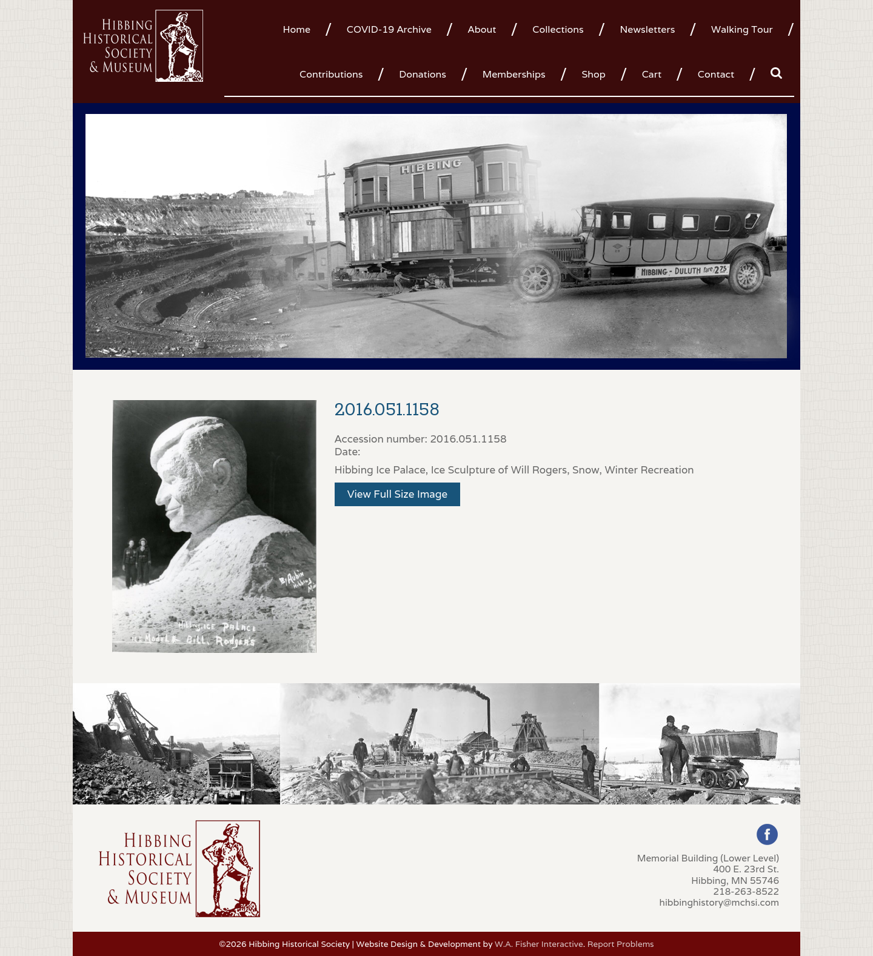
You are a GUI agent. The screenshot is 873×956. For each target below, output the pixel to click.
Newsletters (647, 29)
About (482, 29)
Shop (593, 74)
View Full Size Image (397, 494)
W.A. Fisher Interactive (539, 943)
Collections (557, 29)
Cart (651, 74)
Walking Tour (742, 29)
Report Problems (620, 943)
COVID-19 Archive (389, 29)
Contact (716, 74)
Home (296, 29)
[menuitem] (301, 28)
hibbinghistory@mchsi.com (719, 902)
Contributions (331, 74)
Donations (422, 74)
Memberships (514, 74)
